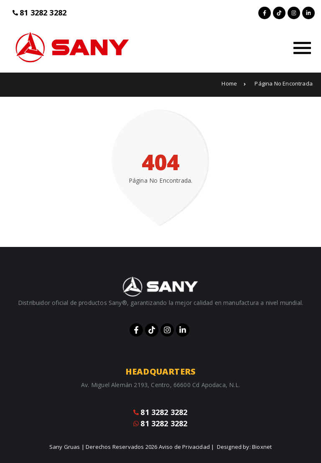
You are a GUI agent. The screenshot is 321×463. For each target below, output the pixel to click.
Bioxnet (262, 446)
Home (234, 83)
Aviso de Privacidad (184, 446)
